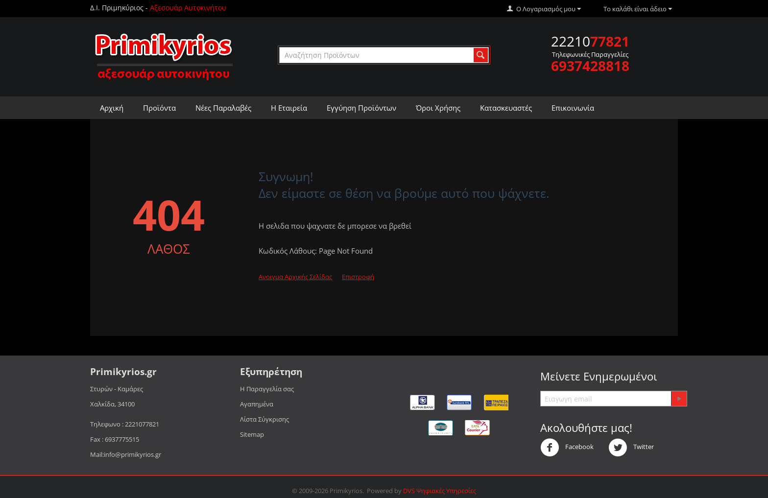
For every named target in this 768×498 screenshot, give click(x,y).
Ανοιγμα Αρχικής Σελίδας (295, 276)
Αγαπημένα (256, 404)
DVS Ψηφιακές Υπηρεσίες (439, 490)
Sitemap (252, 434)
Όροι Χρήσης (438, 108)
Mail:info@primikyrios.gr (125, 454)
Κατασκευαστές (506, 108)
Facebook (567, 447)
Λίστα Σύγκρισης (264, 419)
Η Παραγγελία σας (267, 388)
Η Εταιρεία (289, 108)
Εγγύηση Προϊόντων (361, 108)
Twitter (631, 447)
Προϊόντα (159, 108)
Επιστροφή (358, 276)
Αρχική (111, 108)
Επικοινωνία (573, 108)
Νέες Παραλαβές (223, 108)
